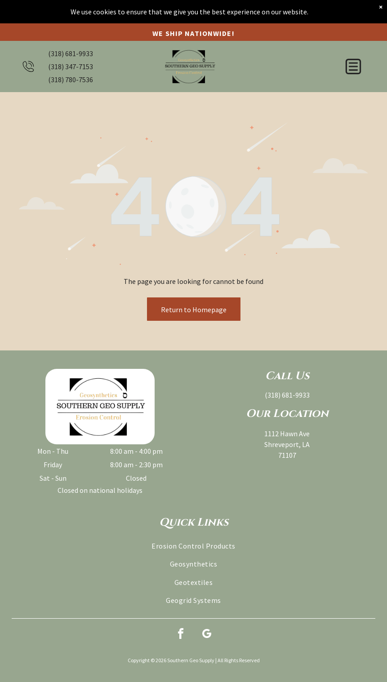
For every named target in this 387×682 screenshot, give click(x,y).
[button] (353, 60)
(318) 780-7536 (70, 72)
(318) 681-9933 (70, 46)
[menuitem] (193, 546)
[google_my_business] (207, 635)
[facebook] (181, 635)
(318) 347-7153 (70, 59)
